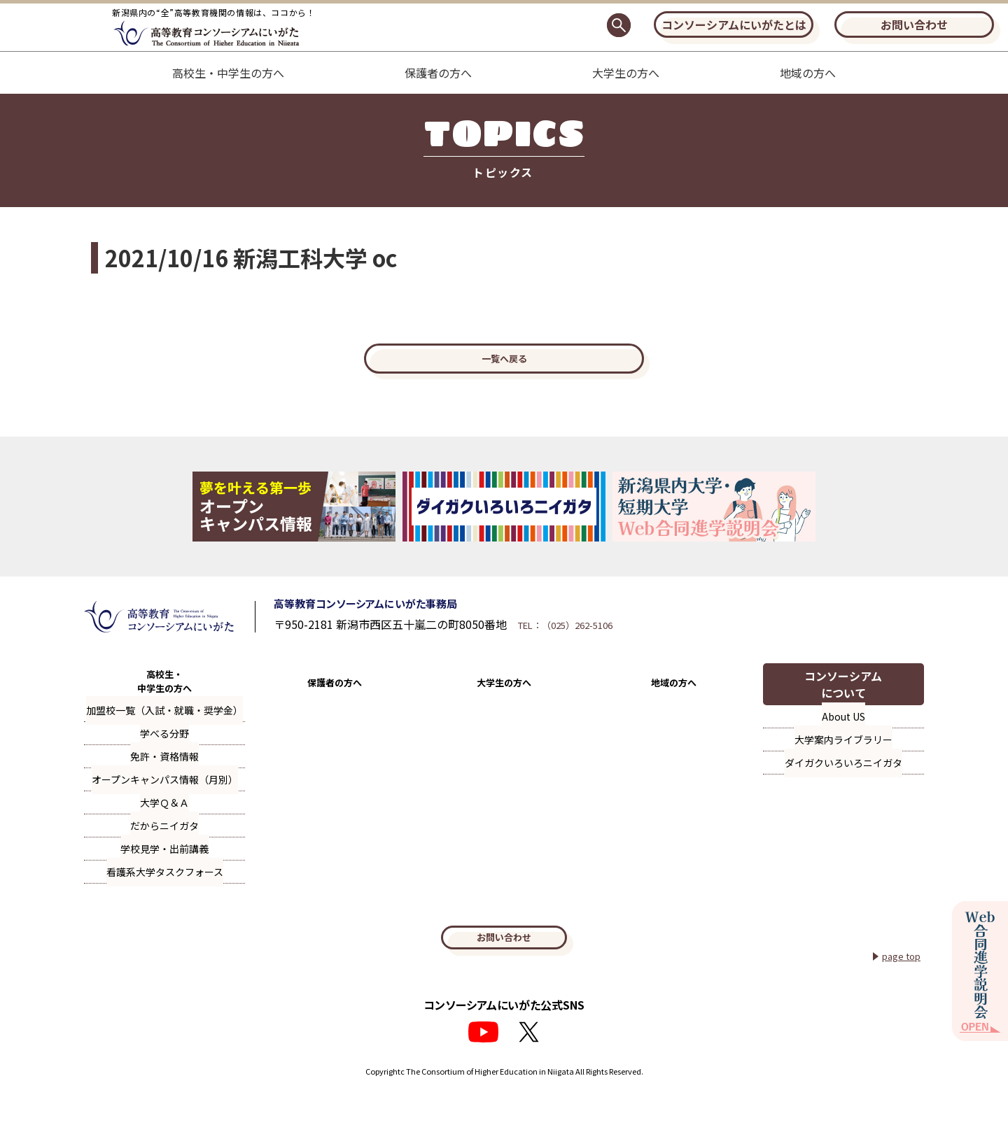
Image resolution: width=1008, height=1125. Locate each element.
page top (897, 985)
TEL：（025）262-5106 (629, 643)
